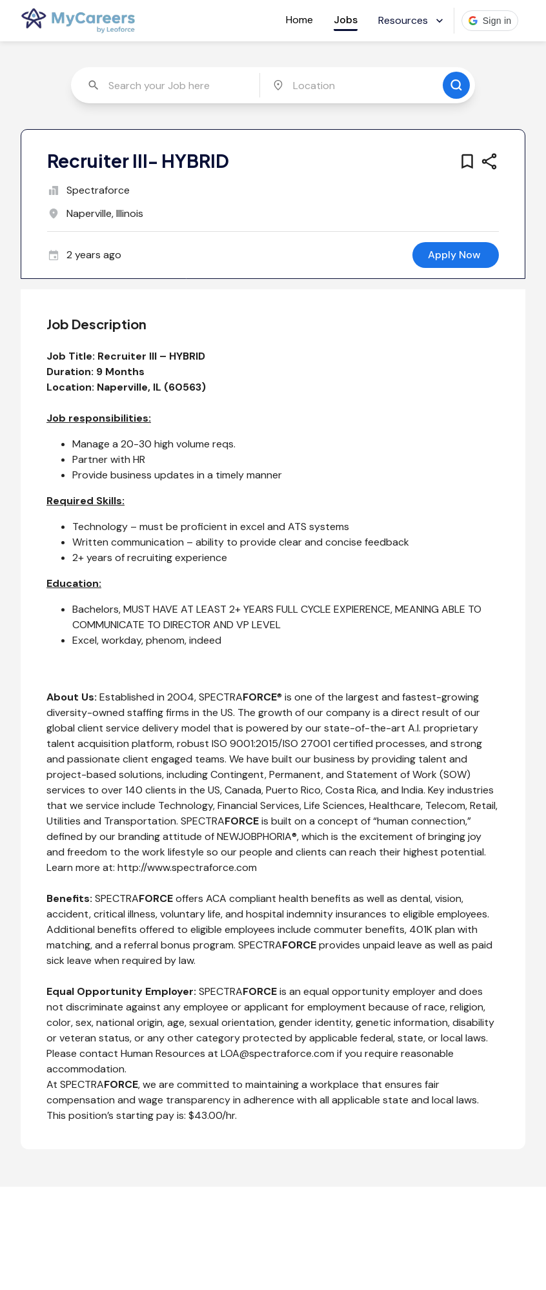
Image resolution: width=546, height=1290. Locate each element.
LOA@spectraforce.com (277, 1053)
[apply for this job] (455, 255)
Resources (412, 20)
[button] (490, 20)
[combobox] (166, 85)
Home (299, 19)
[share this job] (489, 161)
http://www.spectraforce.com (187, 867)
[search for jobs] (456, 85)
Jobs (346, 19)
